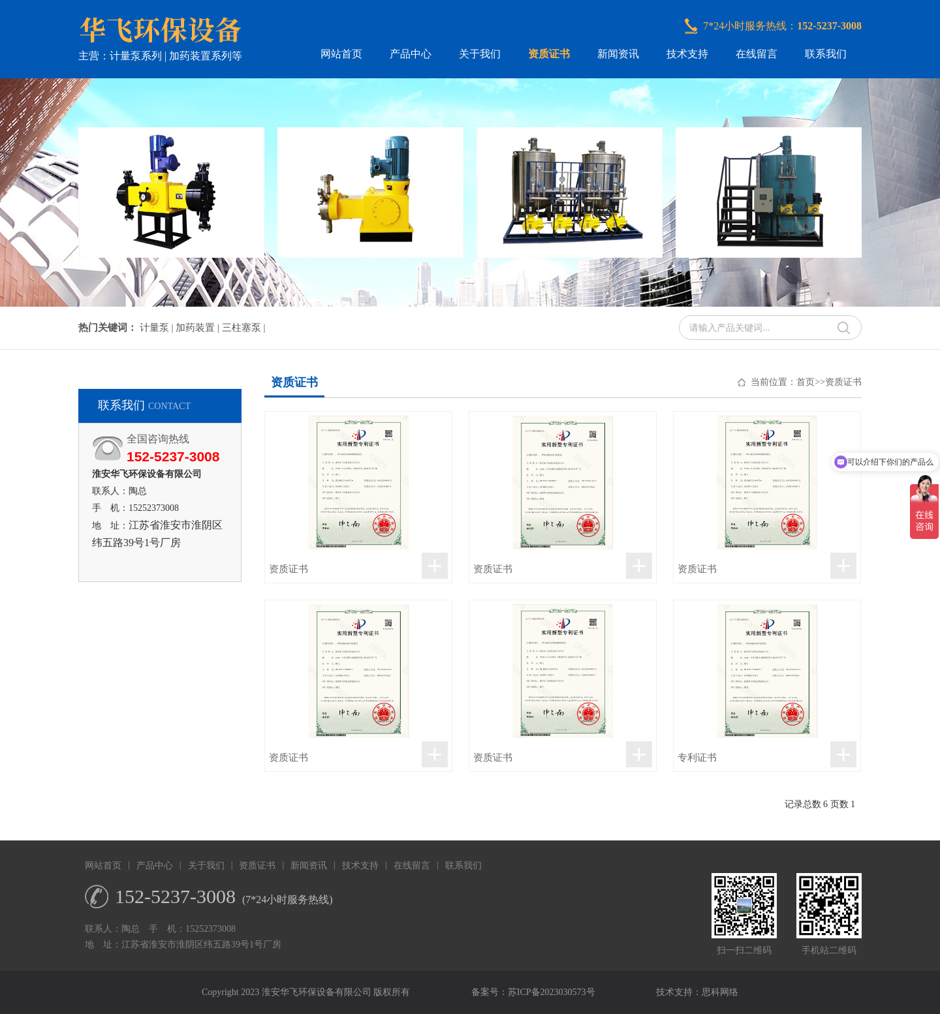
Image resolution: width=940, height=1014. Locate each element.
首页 (805, 382)
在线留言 (756, 53)
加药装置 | (199, 327)
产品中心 (410, 53)
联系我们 (826, 53)
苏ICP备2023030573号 (551, 992)
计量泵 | (158, 327)
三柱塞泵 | (244, 327)
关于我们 (480, 53)
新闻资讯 (618, 53)
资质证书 (549, 53)
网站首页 (341, 53)
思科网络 (720, 992)
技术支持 (687, 53)
